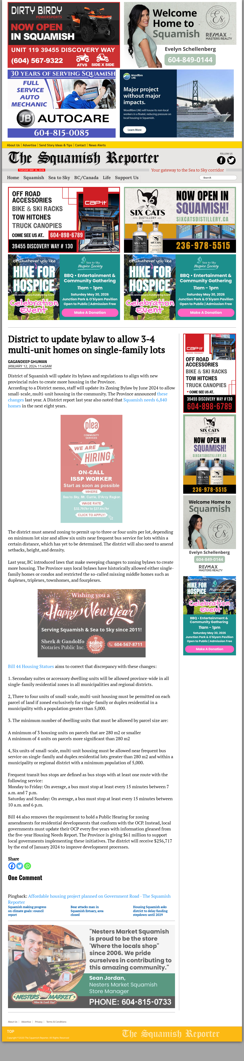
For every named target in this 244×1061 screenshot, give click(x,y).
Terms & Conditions (56, 1016)
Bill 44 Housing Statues (31, 666)
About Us (12, 1016)
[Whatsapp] (27, 865)
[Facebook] (11, 865)
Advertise (26, 1016)
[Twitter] (19, 865)
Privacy (38, 1016)
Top (10, 1025)
